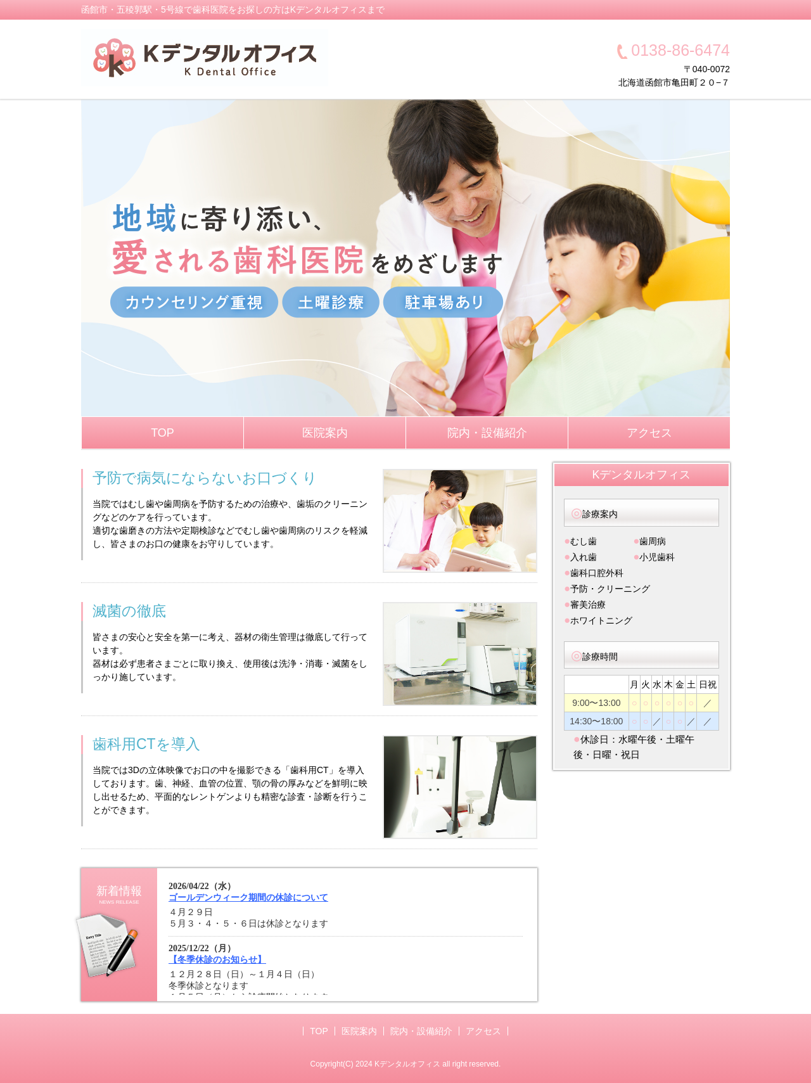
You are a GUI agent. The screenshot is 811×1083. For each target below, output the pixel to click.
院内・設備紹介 (487, 432)
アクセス (649, 432)
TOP (162, 432)
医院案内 (325, 432)
